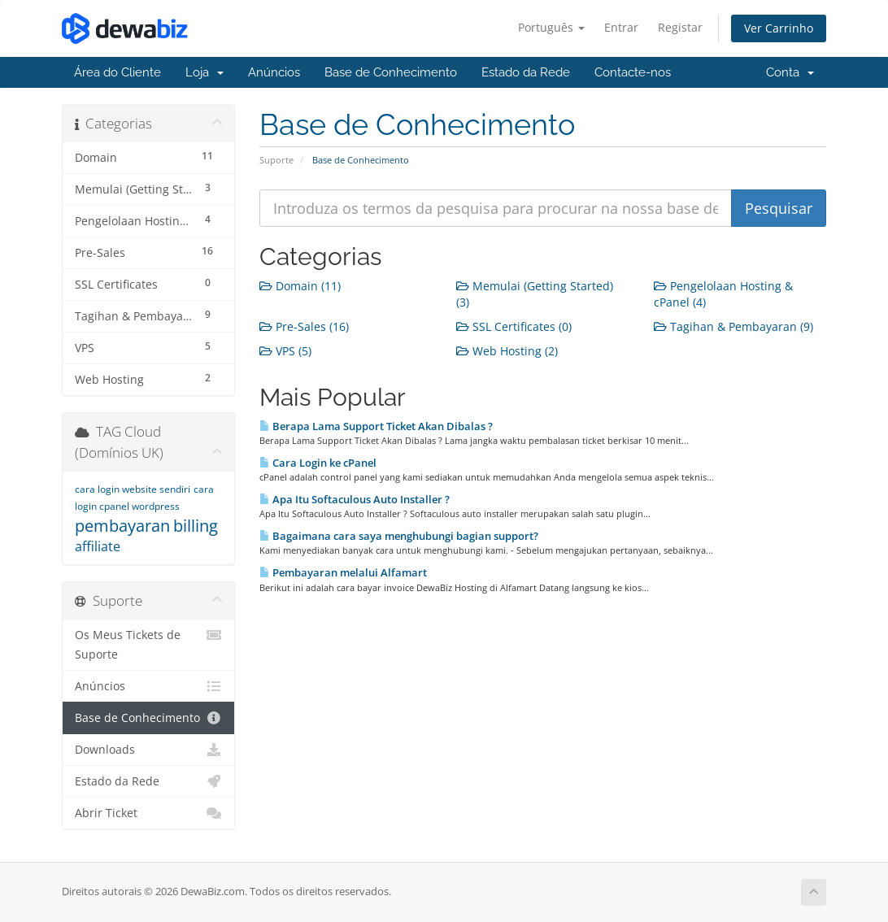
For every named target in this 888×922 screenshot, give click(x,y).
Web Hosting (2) (507, 351)
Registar (680, 27)
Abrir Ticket (148, 813)
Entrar (621, 27)
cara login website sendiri (132, 489)
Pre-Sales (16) (304, 326)
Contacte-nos (632, 72)
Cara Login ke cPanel (318, 462)
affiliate (97, 546)
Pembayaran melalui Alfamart (343, 572)
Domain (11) (300, 286)
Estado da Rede (525, 72)
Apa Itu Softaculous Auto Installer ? (354, 499)
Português (551, 27)
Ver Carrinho (778, 28)
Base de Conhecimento (390, 72)
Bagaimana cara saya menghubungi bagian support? (398, 535)
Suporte (276, 160)
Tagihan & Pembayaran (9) (733, 326)
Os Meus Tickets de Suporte (148, 643)
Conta (790, 72)
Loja (204, 72)
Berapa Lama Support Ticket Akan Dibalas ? (376, 426)
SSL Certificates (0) (514, 326)
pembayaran (122, 526)
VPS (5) (285, 351)
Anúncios (274, 72)
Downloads (148, 749)
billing (195, 526)
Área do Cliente (117, 72)
